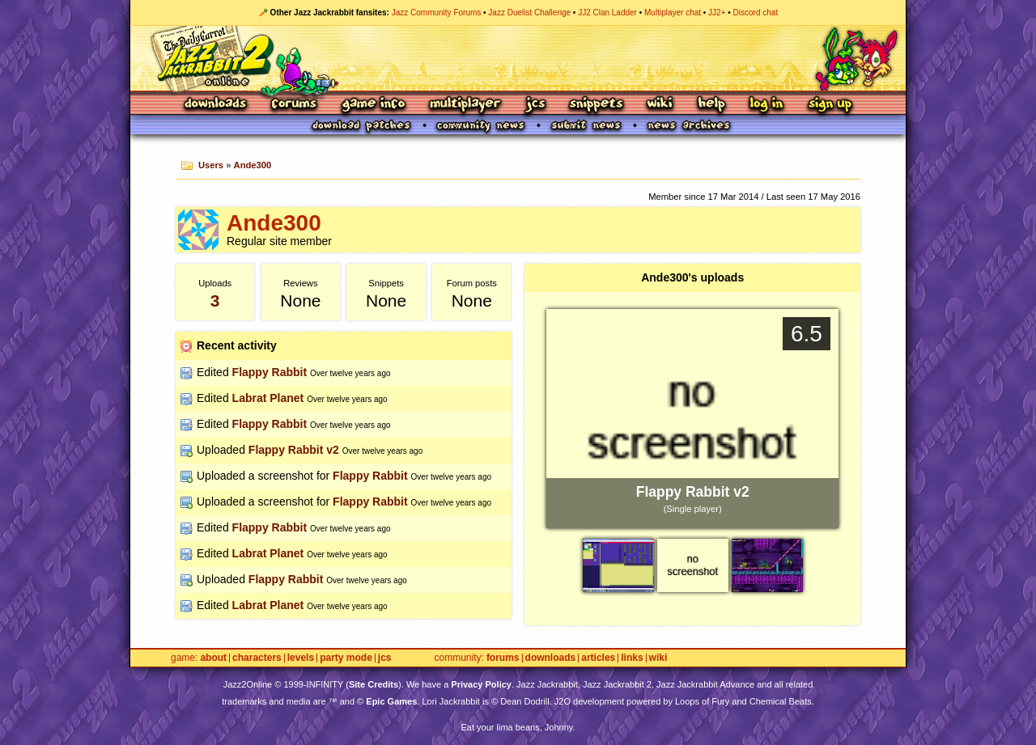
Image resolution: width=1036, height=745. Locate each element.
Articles (598, 658)
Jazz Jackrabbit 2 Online (518, 58)
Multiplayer (465, 104)
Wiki (660, 104)
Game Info (373, 104)
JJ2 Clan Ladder (607, 12)
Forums (294, 104)
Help (711, 104)
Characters (257, 658)
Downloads (216, 104)
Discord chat (756, 12)
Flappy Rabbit (270, 372)
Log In (766, 104)
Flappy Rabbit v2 (293, 449)
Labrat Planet (268, 398)
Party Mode (346, 658)
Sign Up (829, 104)
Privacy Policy (481, 684)
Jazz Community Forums (437, 12)
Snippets (596, 104)
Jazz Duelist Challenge (529, 12)
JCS (535, 104)
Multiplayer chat (672, 12)
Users (210, 165)
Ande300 (253, 165)
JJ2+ (716, 12)
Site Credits (373, 684)
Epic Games (391, 701)
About (213, 658)
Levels (300, 658)
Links (632, 658)
